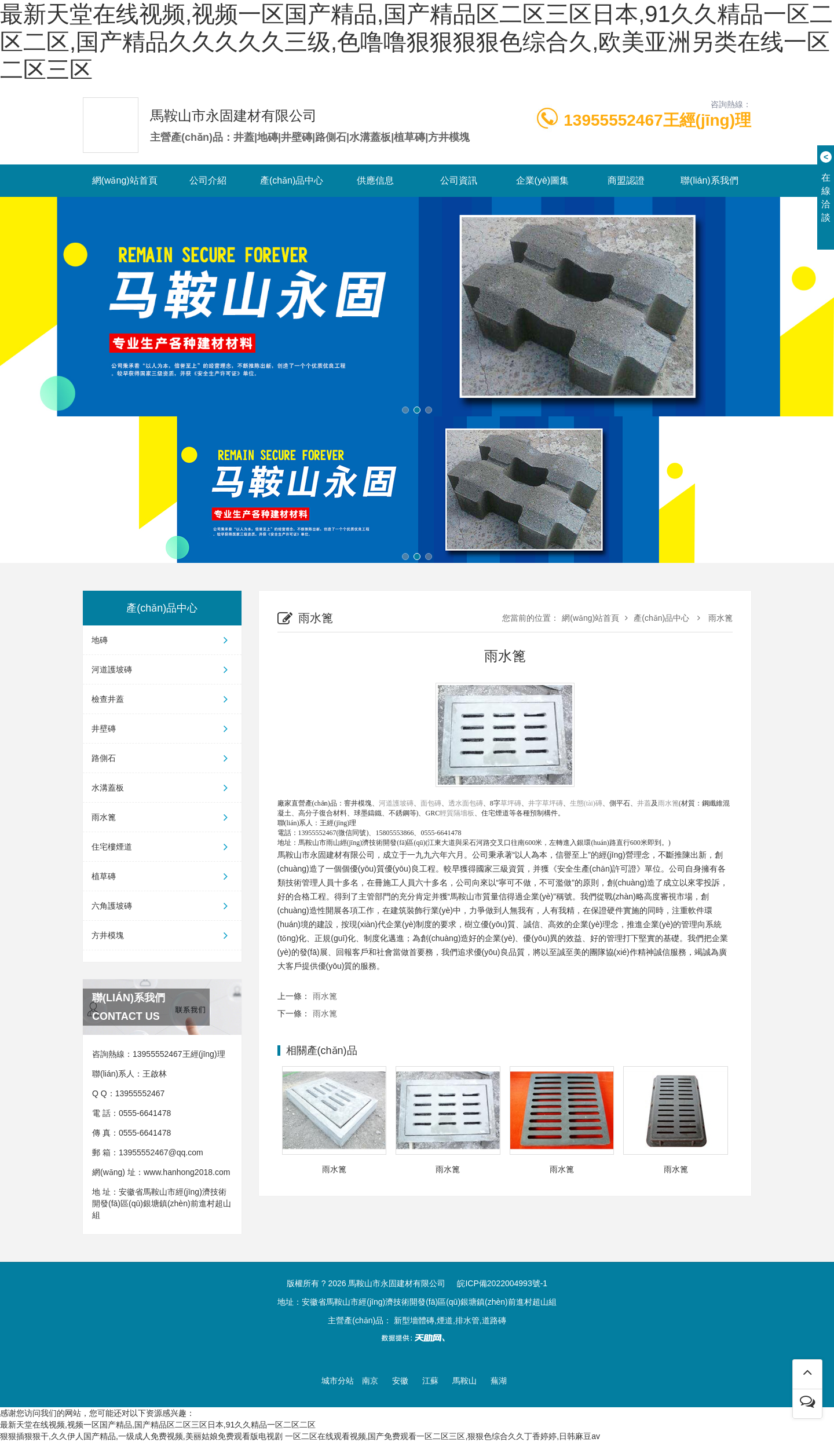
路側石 (162, 758)
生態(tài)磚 (586, 803)
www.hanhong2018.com (187, 1172)
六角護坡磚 (162, 906)
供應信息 (375, 180)
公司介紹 (207, 180)
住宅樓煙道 (162, 846)
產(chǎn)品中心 (291, 180)
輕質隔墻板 (457, 813)
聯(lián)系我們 (709, 180)
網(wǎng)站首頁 (125, 180)
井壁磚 (162, 728)
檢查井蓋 (162, 699)
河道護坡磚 (162, 669)
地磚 (162, 640)
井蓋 (644, 803)
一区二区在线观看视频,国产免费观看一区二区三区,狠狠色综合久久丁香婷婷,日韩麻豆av (442, 1436)
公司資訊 (458, 180)
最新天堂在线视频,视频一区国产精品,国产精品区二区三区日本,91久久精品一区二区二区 (158, 1424)
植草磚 (162, 876)
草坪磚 (510, 803)
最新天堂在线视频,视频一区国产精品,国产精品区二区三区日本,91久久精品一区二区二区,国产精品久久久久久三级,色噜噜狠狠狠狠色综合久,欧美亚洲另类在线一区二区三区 (416, 41)
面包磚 (430, 803)
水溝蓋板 (162, 787)
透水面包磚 (465, 803)
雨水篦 (162, 817)
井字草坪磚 (545, 803)
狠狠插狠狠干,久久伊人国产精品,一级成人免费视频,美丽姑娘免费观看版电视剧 (141, 1436)
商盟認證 (626, 180)
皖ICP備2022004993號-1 (502, 1283)
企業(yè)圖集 (542, 180)
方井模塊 (162, 935)
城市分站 (337, 1380)
